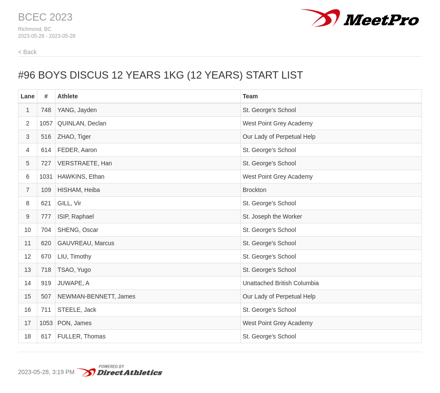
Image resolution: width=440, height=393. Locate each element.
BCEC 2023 (45, 17)
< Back (27, 52)
